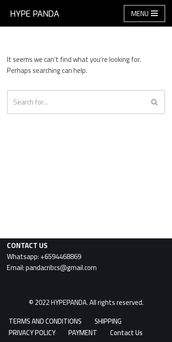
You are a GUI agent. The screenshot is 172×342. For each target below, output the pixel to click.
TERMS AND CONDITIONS (45, 321)
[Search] (75, 102)
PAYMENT (82, 332)
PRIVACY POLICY (32, 332)
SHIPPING (108, 321)
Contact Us (126, 332)
